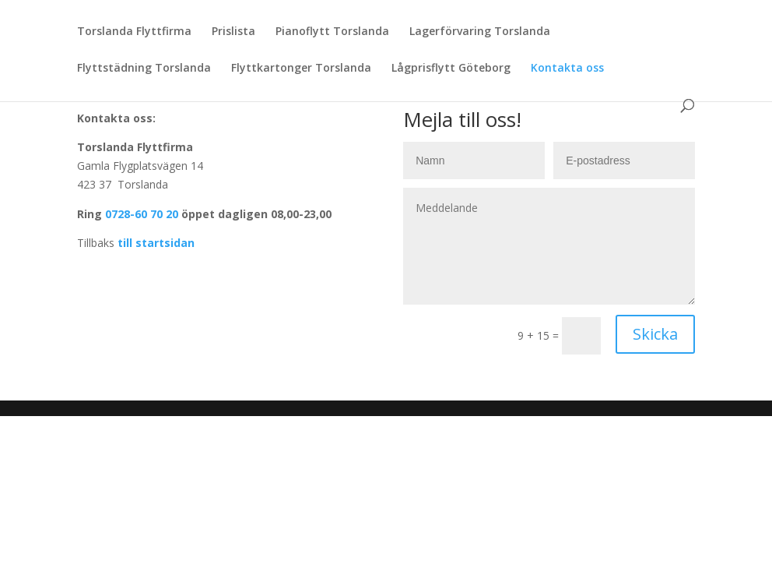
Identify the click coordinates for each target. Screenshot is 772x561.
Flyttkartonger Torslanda (301, 68)
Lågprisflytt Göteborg (451, 68)
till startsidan (156, 242)
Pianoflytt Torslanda (332, 32)
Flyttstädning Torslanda (144, 68)
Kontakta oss (567, 68)
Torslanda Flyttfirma (134, 32)
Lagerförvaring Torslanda (479, 32)
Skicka (655, 333)
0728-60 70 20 (140, 213)
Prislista (233, 32)
